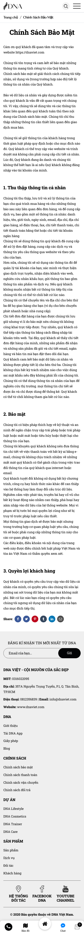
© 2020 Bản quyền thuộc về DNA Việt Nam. (42, 914)
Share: (8, 619)
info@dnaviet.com (63, 699)
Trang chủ (10, 17)
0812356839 (28, 699)
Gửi (69, 653)
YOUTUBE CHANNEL (65, 894)
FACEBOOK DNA (42, 894)
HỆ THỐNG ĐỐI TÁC (18, 894)
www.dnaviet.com (30, 707)
